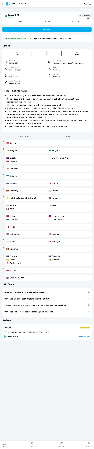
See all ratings (84, 336)
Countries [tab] (24, 136)
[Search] (85, 4)
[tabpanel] (47, 210)
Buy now (47, 29)
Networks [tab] (69, 136)
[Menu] (90, 4)
